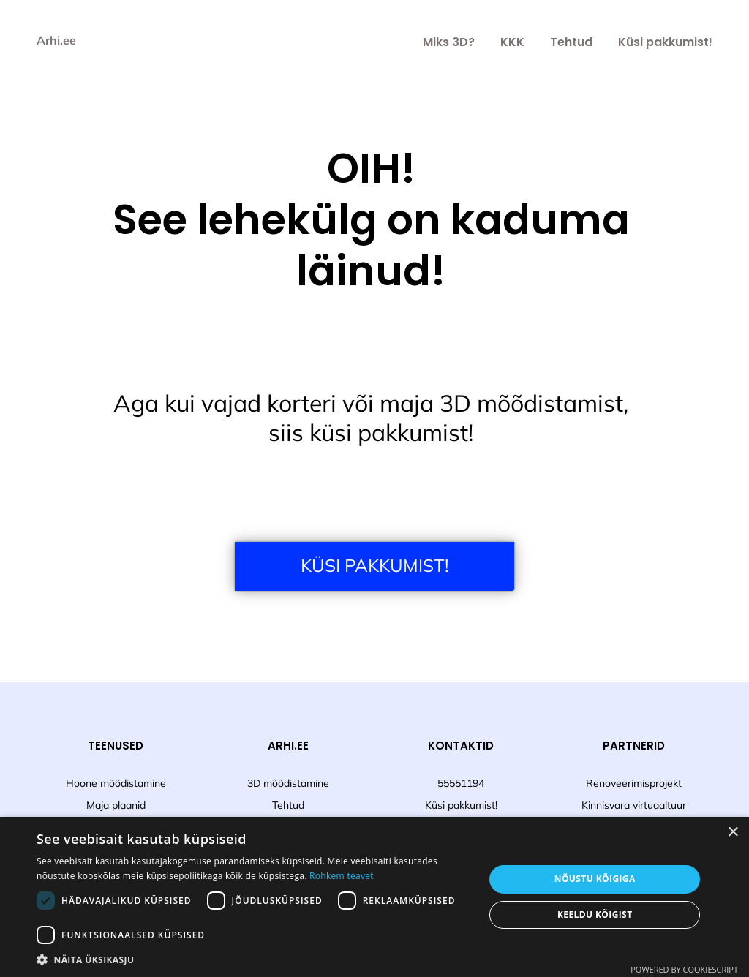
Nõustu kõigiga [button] (595, 878)
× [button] (732, 832)
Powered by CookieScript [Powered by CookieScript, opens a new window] (684, 969)
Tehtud (571, 42)
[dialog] (374, 897)
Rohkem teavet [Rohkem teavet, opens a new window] (341, 876)
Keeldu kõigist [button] (595, 914)
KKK (512, 42)
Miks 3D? (449, 42)
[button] (254, 959)
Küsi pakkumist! (665, 42)
